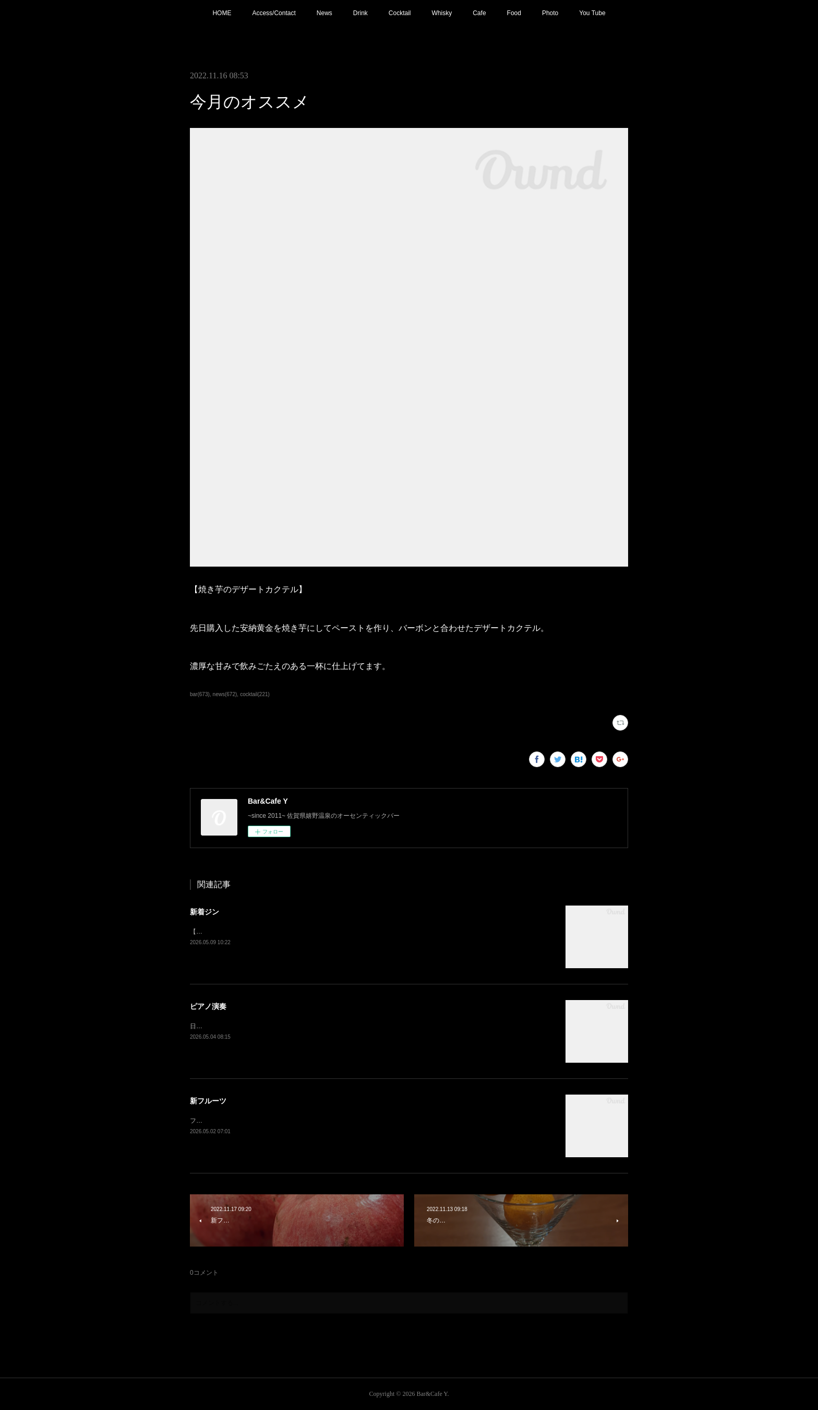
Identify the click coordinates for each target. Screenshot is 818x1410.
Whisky (442, 13)
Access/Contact (273, 13)
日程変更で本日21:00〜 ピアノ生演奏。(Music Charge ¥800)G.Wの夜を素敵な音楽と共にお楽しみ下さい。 (340, 1026)
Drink (360, 13)
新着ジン (204, 912)
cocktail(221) (255, 694)
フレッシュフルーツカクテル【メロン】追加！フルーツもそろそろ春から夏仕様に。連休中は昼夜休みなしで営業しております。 (371, 1120)
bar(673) (200, 694)
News (324, 13)
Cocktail (400, 13)
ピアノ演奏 (208, 1006)
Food (514, 13)
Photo (550, 13)
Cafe (479, 13)
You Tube (592, 13)
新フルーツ (208, 1101)
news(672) (225, 694)
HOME (221, 13)
